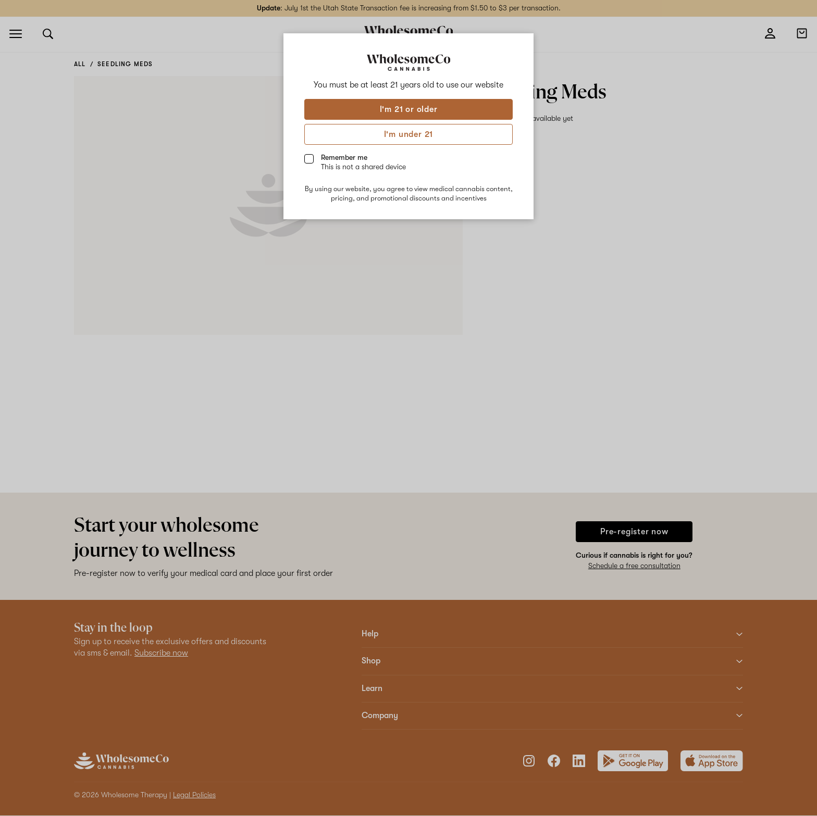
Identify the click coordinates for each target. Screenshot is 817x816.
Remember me (363, 162)
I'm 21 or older (409, 109)
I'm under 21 (409, 134)
